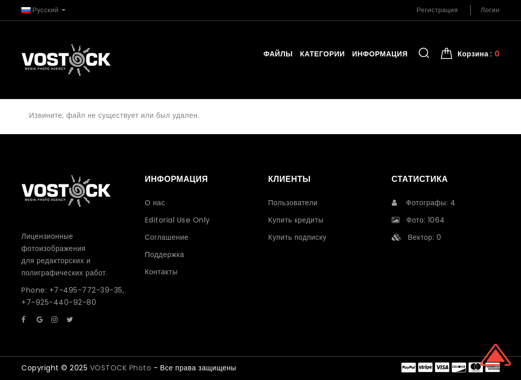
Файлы (278, 54)
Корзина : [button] (478, 54)
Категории (322, 54)
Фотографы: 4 (424, 203)
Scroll (495, 354)
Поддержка (165, 254)
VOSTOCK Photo (121, 368)
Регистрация (437, 10)
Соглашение (167, 237)
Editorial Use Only (177, 220)
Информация (380, 54)
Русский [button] (43, 10)
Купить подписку (297, 237)
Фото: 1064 (418, 220)
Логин (490, 10)
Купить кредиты (296, 220)
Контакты (161, 272)
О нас (155, 203)
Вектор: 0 (417, 237)
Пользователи (292, 203)
